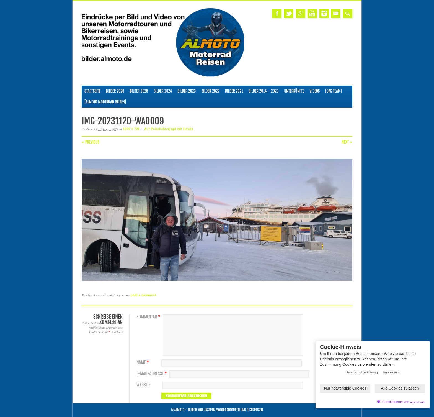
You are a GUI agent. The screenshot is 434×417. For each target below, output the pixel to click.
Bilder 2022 (210, 91)
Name (143, 362)
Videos (315, 91)
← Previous (90, 142)
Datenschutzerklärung (361, 372)
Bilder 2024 (163, 91)
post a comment (143, 295)
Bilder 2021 (234, 91)
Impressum (391, 372)
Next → (347, 142)
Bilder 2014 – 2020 (264, 91)
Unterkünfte (294, 91)
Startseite (92, 91)
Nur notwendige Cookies (345, 388)
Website (143, 384)
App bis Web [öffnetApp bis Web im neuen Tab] (417, 402)
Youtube (312, 13)
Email (335, 13)
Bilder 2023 (186, 91)
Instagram (324, 13)
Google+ (300, 13)
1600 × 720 (131, 129)
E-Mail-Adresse (152, 373)
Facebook (276, 13)
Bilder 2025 (139, 91)
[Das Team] (333, 91)
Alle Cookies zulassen (400, 388)
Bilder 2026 (115, 91)
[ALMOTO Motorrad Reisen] (105, 101)
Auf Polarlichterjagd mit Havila (168, 129)
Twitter (288, 13)
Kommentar (149, 316)
